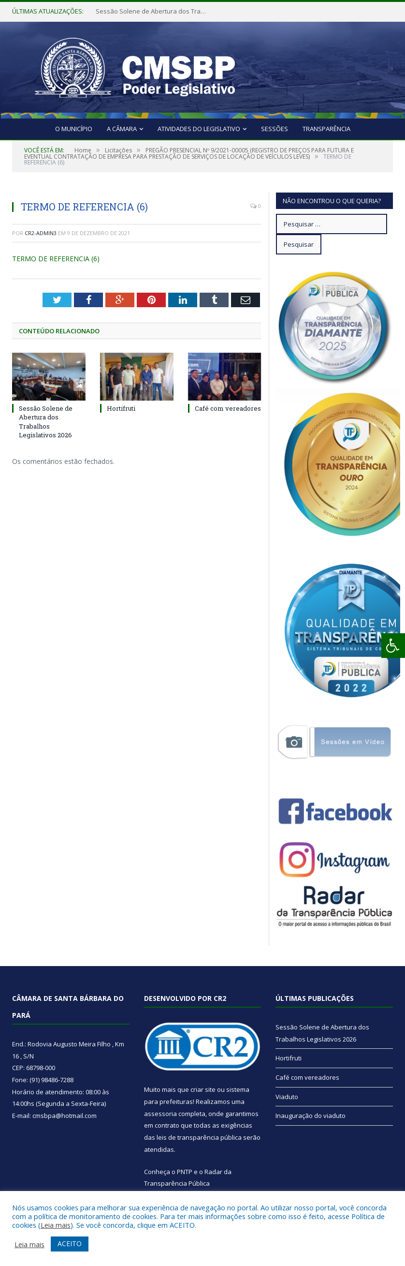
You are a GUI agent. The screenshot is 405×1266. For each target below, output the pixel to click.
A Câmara (122, 128)
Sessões (274, 128)
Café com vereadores (228, 408)
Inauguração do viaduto (310, 1115)
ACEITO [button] (70, 1243)
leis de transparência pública (199, 1137)
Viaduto (286, 1096)
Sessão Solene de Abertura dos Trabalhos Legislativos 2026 (154, 11)
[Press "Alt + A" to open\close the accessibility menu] (393, 645)
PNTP (184, 1171)
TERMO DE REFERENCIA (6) (56, 258)
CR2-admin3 (41, 233)
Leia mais (56, 1225)
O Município (73, 128)
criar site (203, 1089)
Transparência (326, 128)
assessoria (160, 1113)
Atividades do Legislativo (199, 128)
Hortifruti (121, 408)
